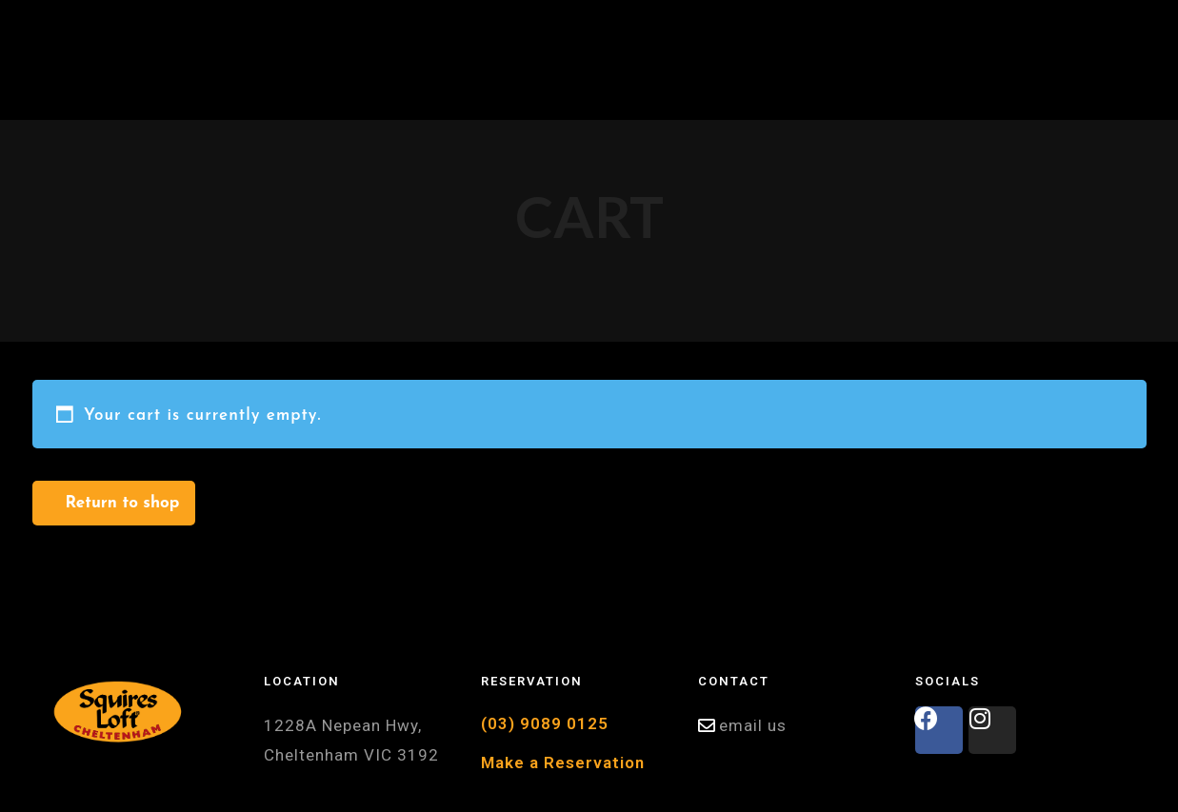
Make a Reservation (563, 762)
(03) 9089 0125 (545, 723)
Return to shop (123, 503)
